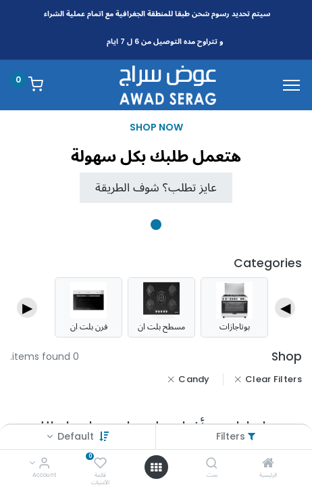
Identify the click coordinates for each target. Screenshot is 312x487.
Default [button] (74, 436)
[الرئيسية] (268, 464)
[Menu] (291, 85)
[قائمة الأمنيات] (100, 464)
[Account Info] (44, 464)
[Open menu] (156, 467)
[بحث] (211, 464)
